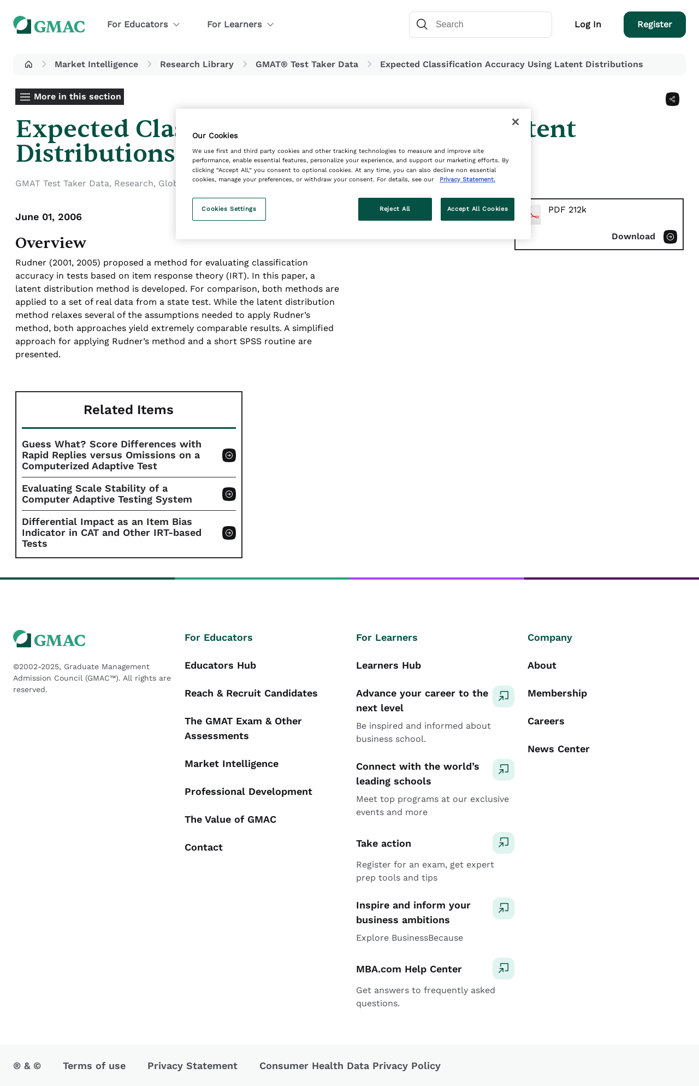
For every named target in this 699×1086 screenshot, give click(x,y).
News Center (559, 748)
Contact (204, 847)
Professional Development (248, 791)
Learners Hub (388, 665)
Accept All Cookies (477, 209)
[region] (353, 174)
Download (633, 236)
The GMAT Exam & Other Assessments (243, 728)
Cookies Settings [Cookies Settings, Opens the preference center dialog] (229, 209)
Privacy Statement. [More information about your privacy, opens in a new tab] (467, 179)
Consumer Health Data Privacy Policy (350, 1065)
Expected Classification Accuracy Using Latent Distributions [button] (511, 64)
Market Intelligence (96, 64)
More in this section (77, 96)
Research (133, 183)
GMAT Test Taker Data (62, 183)
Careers (546, 721)
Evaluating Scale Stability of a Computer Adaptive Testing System (107, 494)
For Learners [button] (241, 24)
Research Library (197, 64)
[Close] (515, 122)
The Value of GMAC (230, 819)
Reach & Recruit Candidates (251, 693)
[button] (28, 64)
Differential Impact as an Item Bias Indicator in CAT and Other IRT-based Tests (112, 532)
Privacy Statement (192, 1065)
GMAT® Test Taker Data (307, 64)
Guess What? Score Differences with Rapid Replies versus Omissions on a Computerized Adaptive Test (112, 455)
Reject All (395, 209)
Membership (557, 693)
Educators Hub (220, 665)
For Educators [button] (144, 24)
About (542, 665)
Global (172, 183)
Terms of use (94, 1065)
